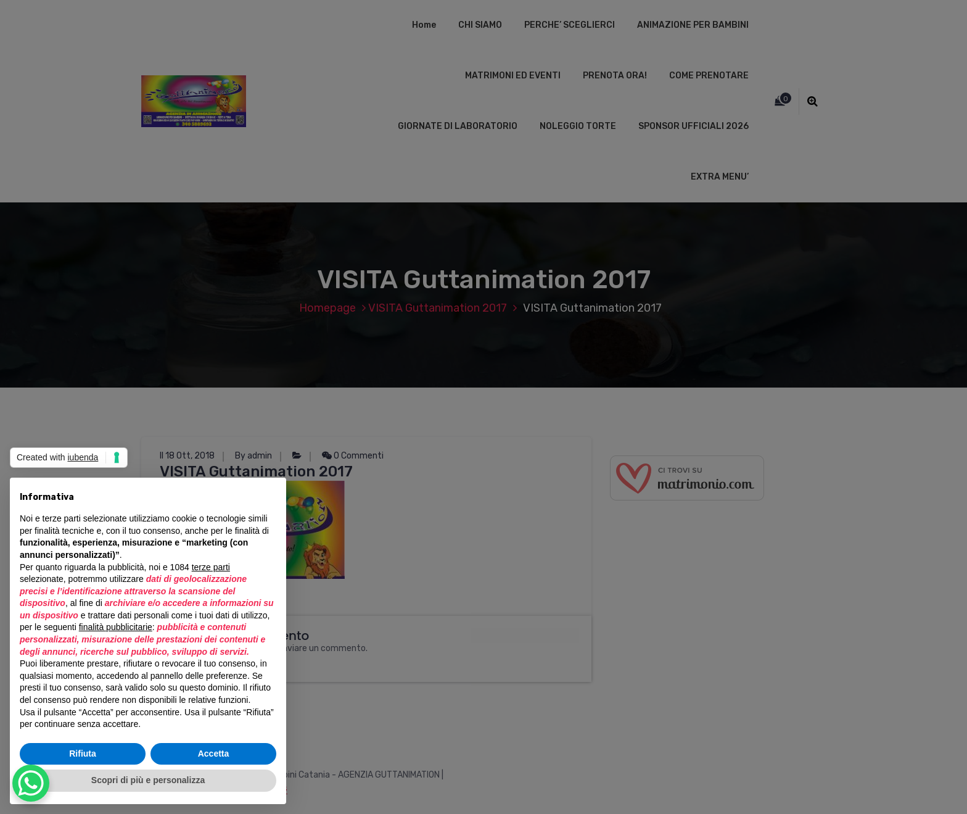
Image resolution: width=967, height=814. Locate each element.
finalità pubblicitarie (115, 627)
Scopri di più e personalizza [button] (148, 780)
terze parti (211, 567)
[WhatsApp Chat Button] (30, 783)
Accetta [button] (213, 753)
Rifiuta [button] (82, 753)
